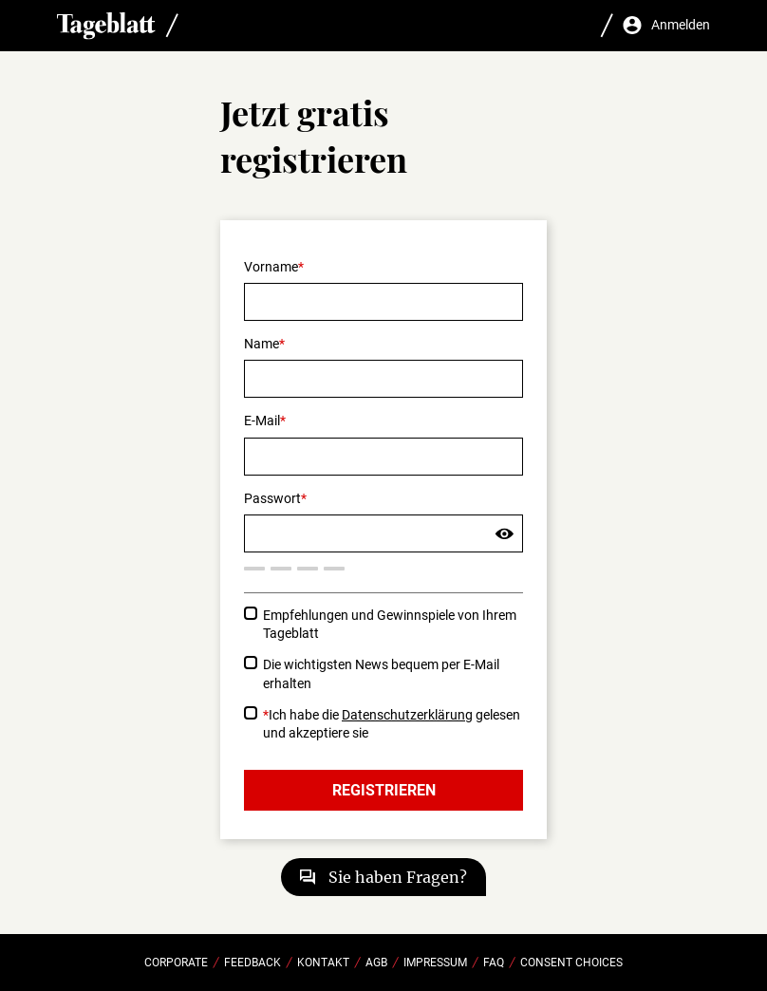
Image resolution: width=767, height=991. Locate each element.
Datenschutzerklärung (407, 714)
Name (261, 343)
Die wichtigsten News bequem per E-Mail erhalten (381, 673)
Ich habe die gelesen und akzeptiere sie (391, 723)
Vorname (271, 266)
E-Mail (262, 420)
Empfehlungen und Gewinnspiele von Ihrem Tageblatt (389, 624)
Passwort (272, 498)
